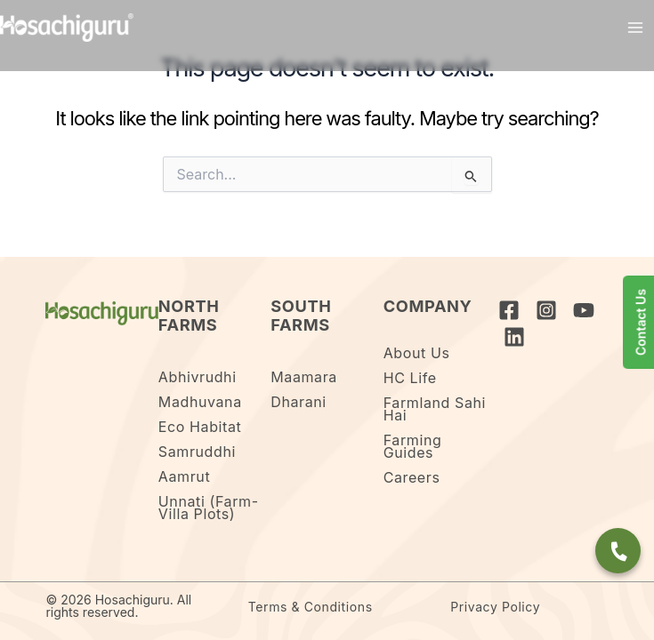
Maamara (303, 377)
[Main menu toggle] (635, 27)
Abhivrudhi (197, 377)
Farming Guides (413, 446)
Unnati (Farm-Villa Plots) (208, 507)
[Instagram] (546, 310)
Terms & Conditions (310, 606)
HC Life (410, 378)
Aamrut (184, 476)
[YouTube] (583, 310)
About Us (417, 353)
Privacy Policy (495, 606)
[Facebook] (509, 310)
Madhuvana (200, 402)
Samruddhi (197, 451)
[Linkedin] (514, 337)
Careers (412, 477)
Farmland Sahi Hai (435, 409)
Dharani (298, 402)
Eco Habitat (200, 427)
